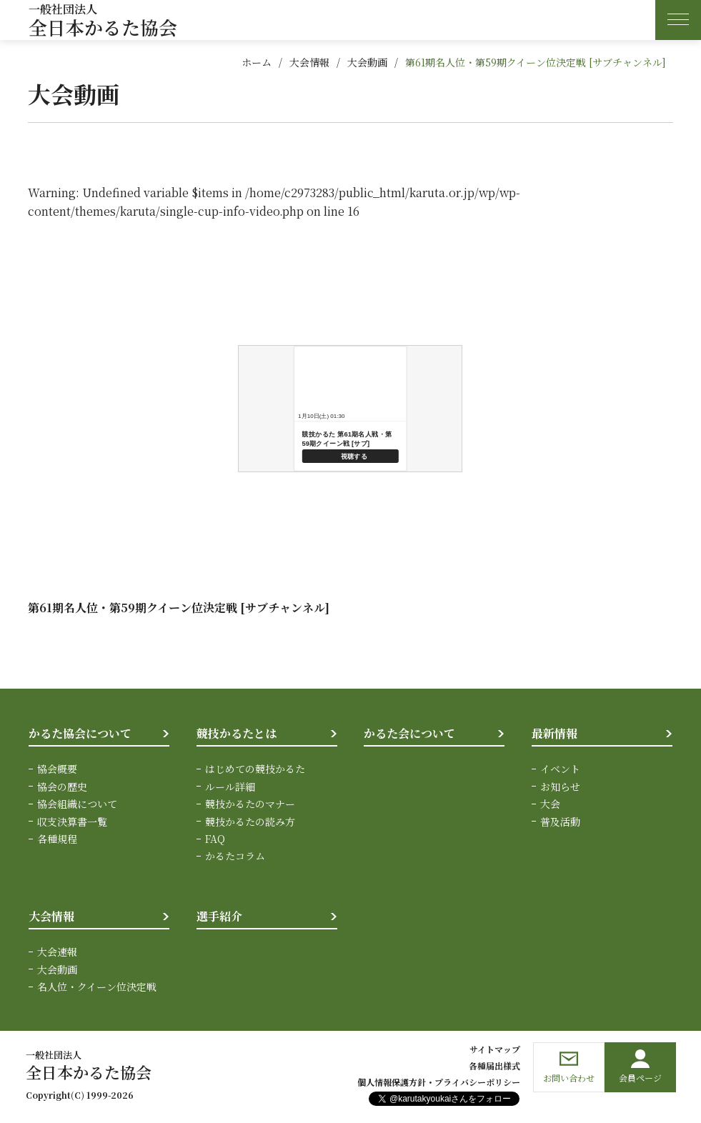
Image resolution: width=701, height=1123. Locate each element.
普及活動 (560, 821)
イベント (560, 769)
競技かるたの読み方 (250, 821)
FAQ (215, 839)
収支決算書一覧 (72, 821)
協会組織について (77, 804)
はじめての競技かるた (255, 769)
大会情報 (309, 62)
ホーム (257, 62)
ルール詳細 (230, 786)
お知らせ (560, 786)
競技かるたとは (237, 733)
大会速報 (57, 951)
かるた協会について (80, 733)
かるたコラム (235, 856)
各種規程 (57, 839)
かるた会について (409, 733)
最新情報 (554, 733)
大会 (550, 804)
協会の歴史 (62, 786)
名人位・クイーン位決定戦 (96, 986)
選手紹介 (219, 916)
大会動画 (367, 62)
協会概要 (57, 769)
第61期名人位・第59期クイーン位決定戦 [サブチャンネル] (535, 62)
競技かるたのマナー (250, 804)
